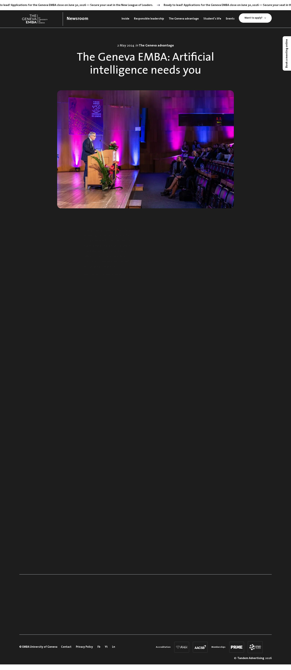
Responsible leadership (149, 18)
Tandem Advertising (250, 658)
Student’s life (212, 18)
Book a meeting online (286, 53)
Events (230, 18)
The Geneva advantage (184, 18)
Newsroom (77, 19)
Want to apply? (255, 18)
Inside (125, 18)
